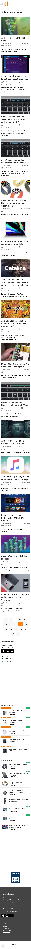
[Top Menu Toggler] (28, 3)
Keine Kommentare (25, 43)
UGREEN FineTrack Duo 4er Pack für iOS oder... (18, 765)
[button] (3, 946)
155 (6, 629)
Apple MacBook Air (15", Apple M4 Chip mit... (18, 809)
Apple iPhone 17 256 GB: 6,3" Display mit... (17, 711)
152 (15, 624)
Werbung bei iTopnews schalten (11, 900)
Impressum (7, 656)
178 (13, 634)
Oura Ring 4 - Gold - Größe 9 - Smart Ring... (17, 782)
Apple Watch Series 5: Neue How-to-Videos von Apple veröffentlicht (13, 203)
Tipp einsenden (8, 645)
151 (10, 624)
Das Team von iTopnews (9, 902)
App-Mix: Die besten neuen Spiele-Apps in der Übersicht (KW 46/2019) (14, 323)
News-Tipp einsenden (8, 897)
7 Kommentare (26, 523)
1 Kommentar (26, 208)
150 (5, 624)
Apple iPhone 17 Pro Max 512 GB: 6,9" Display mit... (18, 750)
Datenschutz (7, 658)
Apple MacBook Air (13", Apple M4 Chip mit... (18, 817)
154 (25, 624)
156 (11, 629)
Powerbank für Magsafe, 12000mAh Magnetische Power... (18, 774)
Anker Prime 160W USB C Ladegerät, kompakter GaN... (16, 791)
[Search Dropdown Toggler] (24, 3)
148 (20, 619)
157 (16, 629)
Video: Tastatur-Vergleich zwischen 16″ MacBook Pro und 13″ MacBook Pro (13, 119)
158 (21, 629)
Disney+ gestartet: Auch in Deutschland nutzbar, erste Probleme (13, 518)
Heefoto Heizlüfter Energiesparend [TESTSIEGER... (18, 800)
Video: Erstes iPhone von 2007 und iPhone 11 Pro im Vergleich (15, 597)
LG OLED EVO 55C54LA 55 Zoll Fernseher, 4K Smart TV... (17, 826)
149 (25, 619)
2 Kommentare (26, 369)
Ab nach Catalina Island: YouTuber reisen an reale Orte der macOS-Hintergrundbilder (14, 282)
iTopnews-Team (8, 647)
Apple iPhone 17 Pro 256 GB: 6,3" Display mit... (18, 740)
